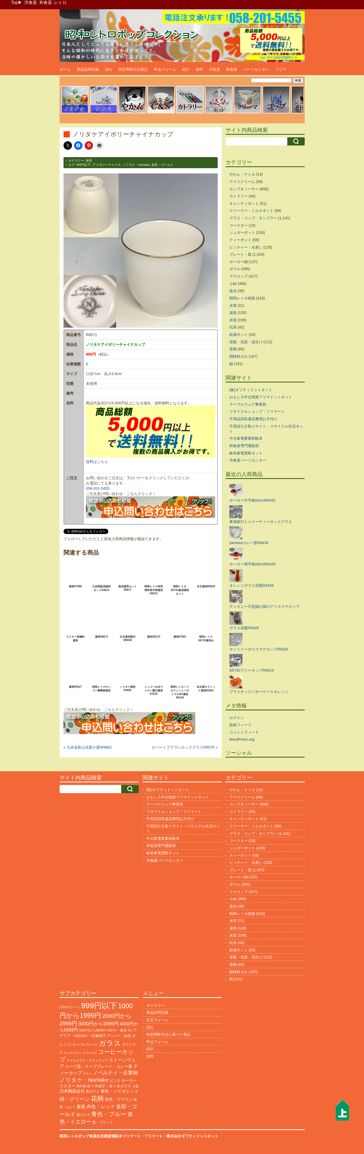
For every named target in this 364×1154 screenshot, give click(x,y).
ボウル (234, 269)
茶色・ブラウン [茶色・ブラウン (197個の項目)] (119, 1099)
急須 (233, 291)
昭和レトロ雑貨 (242, 298)
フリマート (153, 1136)
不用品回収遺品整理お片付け (253, 419)
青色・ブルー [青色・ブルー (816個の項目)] (109, 1114)
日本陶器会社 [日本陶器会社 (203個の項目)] (72, 1091)
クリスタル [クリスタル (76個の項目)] (89, 1052)
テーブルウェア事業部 (247, 404)
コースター (238, 225)
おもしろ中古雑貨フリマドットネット (260, 397)
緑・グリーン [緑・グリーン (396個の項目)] (75, 1099)
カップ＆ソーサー (244, 189)
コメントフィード (244, 732)
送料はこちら (97, 461)
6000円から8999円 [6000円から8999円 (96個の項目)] (92, 1030)
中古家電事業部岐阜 (246, 438)
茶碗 (233, 349)
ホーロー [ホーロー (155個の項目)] (129, 1080)
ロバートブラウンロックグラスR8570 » (184, 747)
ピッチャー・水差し (246, 247)
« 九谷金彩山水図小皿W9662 (88, 747)
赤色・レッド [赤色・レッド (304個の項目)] (100, 1106)
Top (14, 2)
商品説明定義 (88, 69)
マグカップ (238, 276)
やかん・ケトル (242, 174)
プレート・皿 (240, 254)
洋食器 (30, 2)
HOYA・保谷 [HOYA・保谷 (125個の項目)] (117, 1030)
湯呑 (89, 160)
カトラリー (238, 196)
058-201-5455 (98, 488)
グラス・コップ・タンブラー (253, 218)
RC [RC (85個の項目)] (130, 1030)
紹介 (186, 69)
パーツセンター (256, 69)
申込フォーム (165, 69)
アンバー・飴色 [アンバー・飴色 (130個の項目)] (119, 1036)
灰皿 (233, 320)
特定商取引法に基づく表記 (168, 1034)
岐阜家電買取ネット (246, 453)
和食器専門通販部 (244, 446)
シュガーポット (242, 232)
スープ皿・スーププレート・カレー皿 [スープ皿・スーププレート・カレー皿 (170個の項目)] (98, 1066)
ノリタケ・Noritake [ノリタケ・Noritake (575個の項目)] (84, 1080)
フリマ (280, 69)
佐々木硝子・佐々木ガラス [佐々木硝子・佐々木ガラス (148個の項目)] (109, 1086)
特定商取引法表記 (133, 69)
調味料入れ (238, 356)
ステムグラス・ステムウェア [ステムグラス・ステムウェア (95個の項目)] (87, 1060)
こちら (132, 494)
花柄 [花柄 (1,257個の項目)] (97, 1098)
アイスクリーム (242, 182)
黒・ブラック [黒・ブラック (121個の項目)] (102, 1122)
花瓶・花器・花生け (246, 342)
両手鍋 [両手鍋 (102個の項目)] (81, 1086)
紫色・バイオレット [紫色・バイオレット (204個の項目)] (120, 1091)
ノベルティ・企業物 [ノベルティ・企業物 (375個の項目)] (115, 1072)
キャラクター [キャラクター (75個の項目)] (72, 1052)
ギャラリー (155, 1005)
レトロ (60, 2)
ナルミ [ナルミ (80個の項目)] (87, 1073)
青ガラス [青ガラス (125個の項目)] (83, 1115)
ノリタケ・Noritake (136, 164)
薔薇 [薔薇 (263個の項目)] (80, 1106)
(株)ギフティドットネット (251, 390)
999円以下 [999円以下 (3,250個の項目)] (99, 1005)
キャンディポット (244, 203)
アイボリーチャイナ (107, 164)
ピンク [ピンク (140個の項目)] (115, 1081)
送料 (199, 69)
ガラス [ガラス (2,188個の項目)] (110, 1043)
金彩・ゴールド (162, 164)
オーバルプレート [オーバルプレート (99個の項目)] (85, 1044)
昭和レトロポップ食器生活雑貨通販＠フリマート (100, 1136)
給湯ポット (238, 334)
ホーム (65, 69)
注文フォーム (157, 1020)
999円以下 (83, 164)
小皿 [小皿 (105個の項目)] (135, 1086)
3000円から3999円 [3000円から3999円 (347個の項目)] (98, 1023)
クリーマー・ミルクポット (251, 211)
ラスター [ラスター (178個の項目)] (67, 1086)
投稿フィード (240, 725)
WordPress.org (242, 739)
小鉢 (233, 284)
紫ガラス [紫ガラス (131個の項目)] (93, 1091)
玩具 (233, 327)
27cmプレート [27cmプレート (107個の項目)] (70, 1007)
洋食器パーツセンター (247, 460)
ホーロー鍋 (238, 262)
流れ (108, 69)
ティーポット (240, 240)
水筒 (233, 305)
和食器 (45, 2)
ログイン (236, 718)
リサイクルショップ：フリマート (257, 411)
